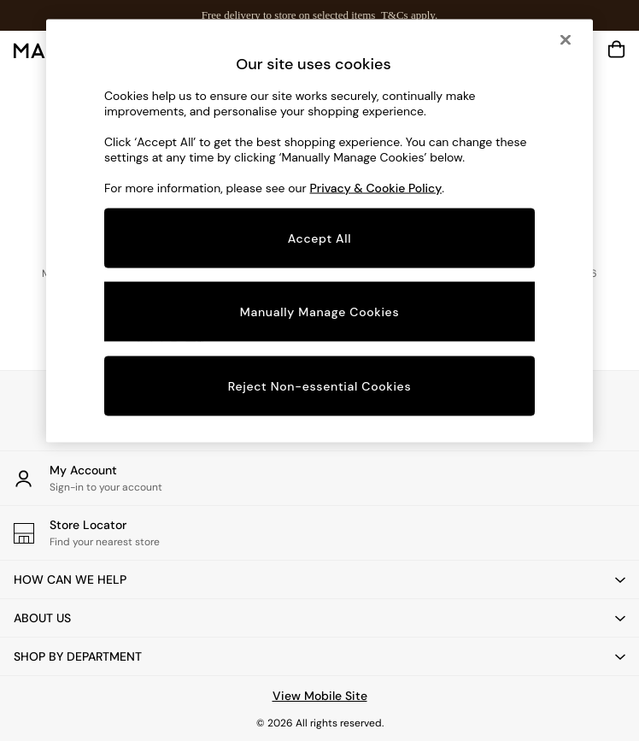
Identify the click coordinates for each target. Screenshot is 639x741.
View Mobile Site (320, 695)
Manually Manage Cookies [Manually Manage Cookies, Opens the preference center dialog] (320, 311)
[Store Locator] (319, 533)
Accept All (320, 237)
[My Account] (319, 478)
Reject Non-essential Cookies (320, 386)
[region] (319, 231)
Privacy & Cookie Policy (376, 187)
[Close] (565, 39)
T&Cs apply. (409, 15)
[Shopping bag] (617, 49)
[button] (319, 579)
